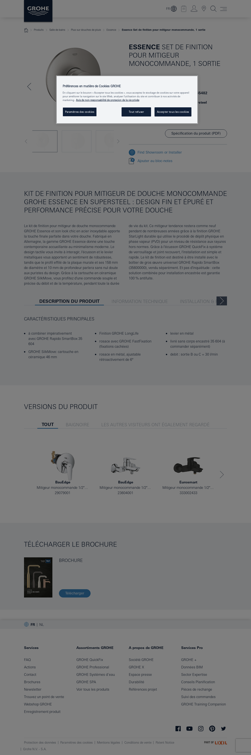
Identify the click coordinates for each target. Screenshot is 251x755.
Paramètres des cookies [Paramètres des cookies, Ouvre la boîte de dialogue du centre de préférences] (79, 111)
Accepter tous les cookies (173, 111)
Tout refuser (136, 111)
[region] (127, 99)
